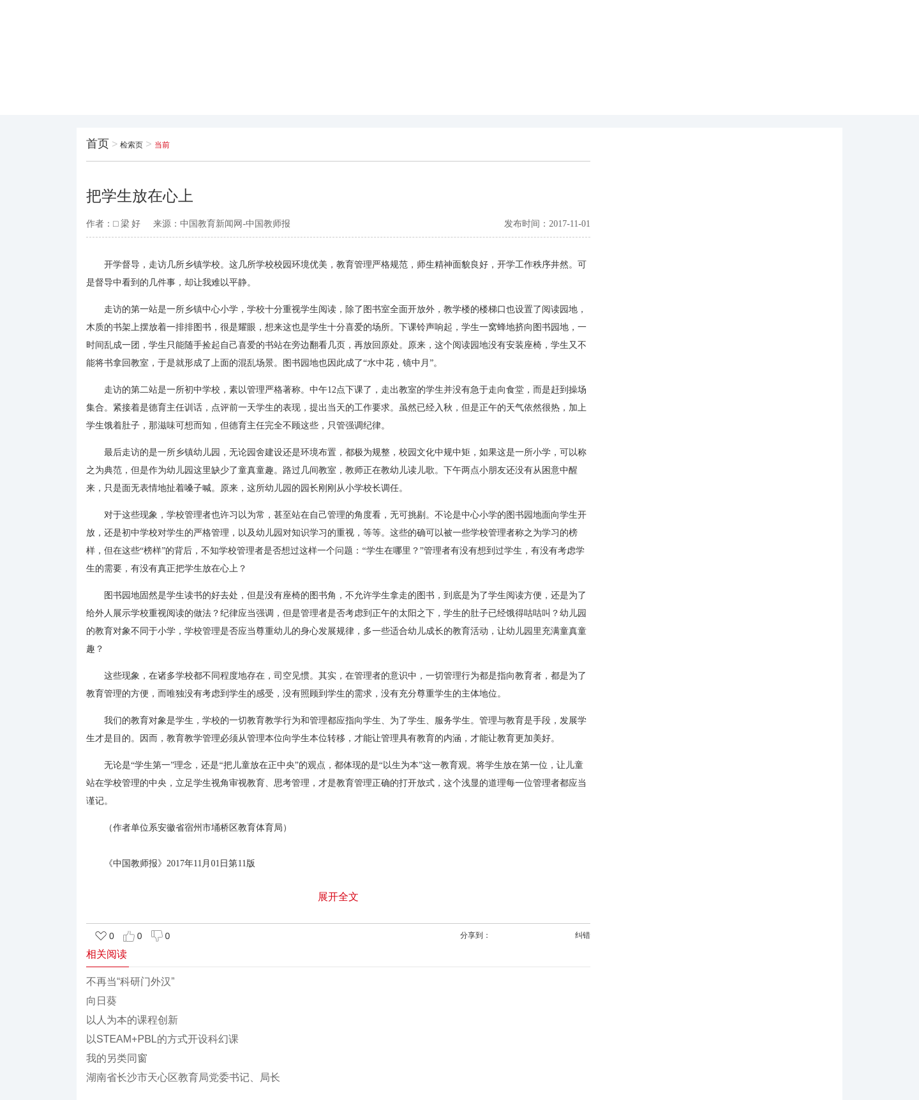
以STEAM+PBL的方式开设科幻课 (162, 1039)
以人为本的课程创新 (132, 1019)
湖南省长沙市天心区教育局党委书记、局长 (183, 1077)
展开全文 (338, 896)
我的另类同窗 (116, 1058)
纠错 (582, 935)
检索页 (131, 144)
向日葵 (101, 1000)
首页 (97, 143)
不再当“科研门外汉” (130, 981)
